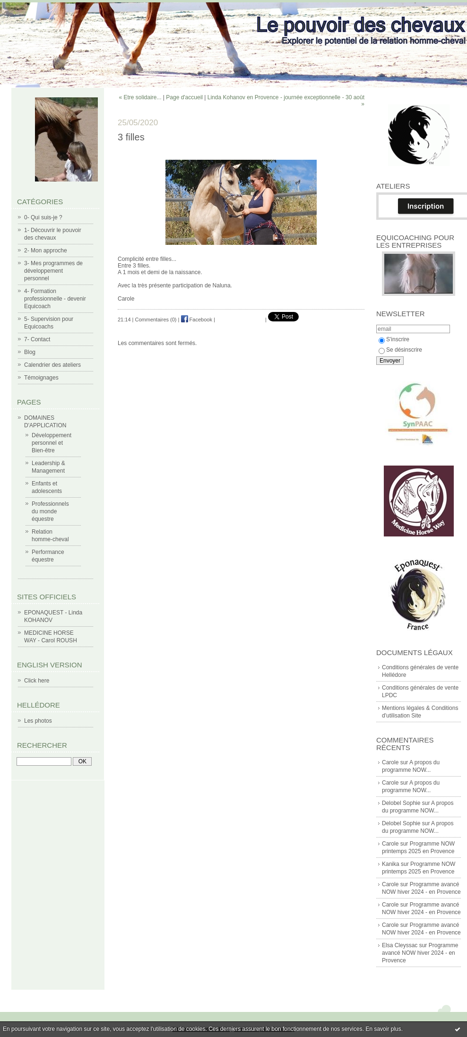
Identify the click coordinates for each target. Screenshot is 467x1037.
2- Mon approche (45, 250)
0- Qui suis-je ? (43, 217)
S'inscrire (394, 339)
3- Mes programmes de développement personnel (53, 271)
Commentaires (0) (156, 319)
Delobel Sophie (401, 803)
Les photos (38, 720)
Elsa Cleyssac (399, 945)
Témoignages (41, 377)
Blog (29, 352)
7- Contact (37, 339)
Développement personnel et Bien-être (51, 443)
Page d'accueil (184, 97)
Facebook (196, 319)
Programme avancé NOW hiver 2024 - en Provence (420, 953)
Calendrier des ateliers (52, 365)
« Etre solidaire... (140, 97)
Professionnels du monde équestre (50, 511)
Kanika (390, 864)
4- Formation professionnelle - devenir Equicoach (55, 299)
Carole (390, 762)
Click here (36, 680)
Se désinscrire (400, 349)
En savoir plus (383, 1029)
